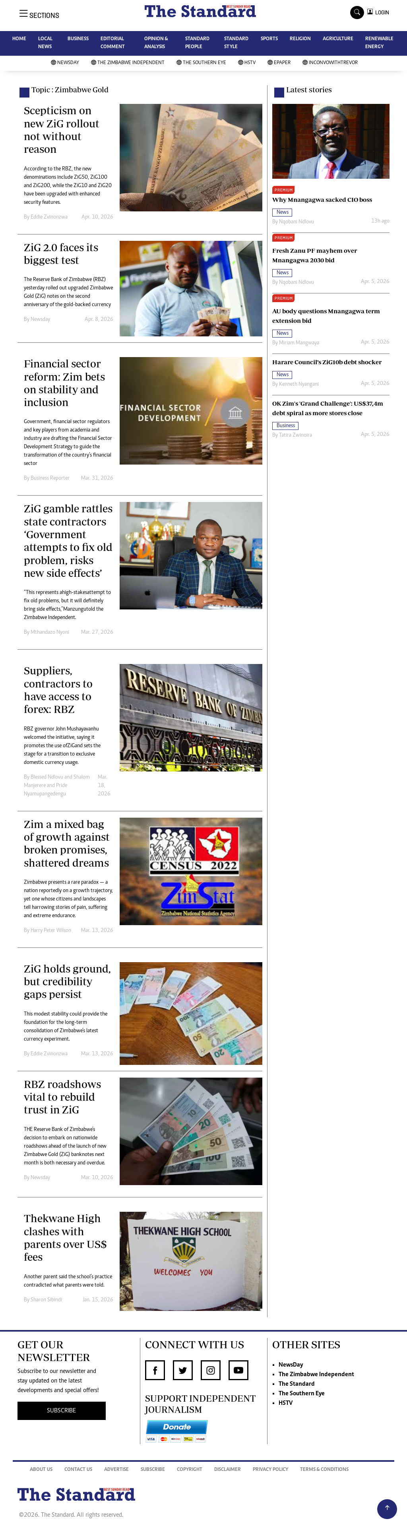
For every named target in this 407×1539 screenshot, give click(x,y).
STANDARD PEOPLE (197, 43)
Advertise (116, 1470)
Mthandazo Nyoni (50, 632)
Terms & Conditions (324, 1470)
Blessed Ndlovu (47, 777)
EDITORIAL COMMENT (113, 43)
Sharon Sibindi (46, 1300)
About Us (41, 1470)
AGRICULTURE (338, 39)
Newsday (40, 319)
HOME (19, 39)
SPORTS (269, 39)
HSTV (247, 63)
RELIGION (300, 39)
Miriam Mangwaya (299, 343)
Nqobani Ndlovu (296, 222)
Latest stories (309, 89)
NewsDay (65, 63)
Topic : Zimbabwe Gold (70, 89)
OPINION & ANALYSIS (156, 43)
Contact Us (78, 1470)
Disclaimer (227, 1470)
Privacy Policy (270, 1470)
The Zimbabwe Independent (128, 63)
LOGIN (381, 12)
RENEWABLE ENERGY (379, 43)
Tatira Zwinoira (295, 435)
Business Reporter (50, 478)
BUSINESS (78, 39)
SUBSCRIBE (61, 1411)
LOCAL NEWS (45, 43)
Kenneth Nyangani (299, 384)
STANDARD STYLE (236, 43)
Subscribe (153, 1470)
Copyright (189, 1470)
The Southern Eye (201, 63)
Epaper (279, 63)
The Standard (297, 1384)
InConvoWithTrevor (330, 63)
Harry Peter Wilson (51, 931)
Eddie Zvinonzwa (49, 217)
